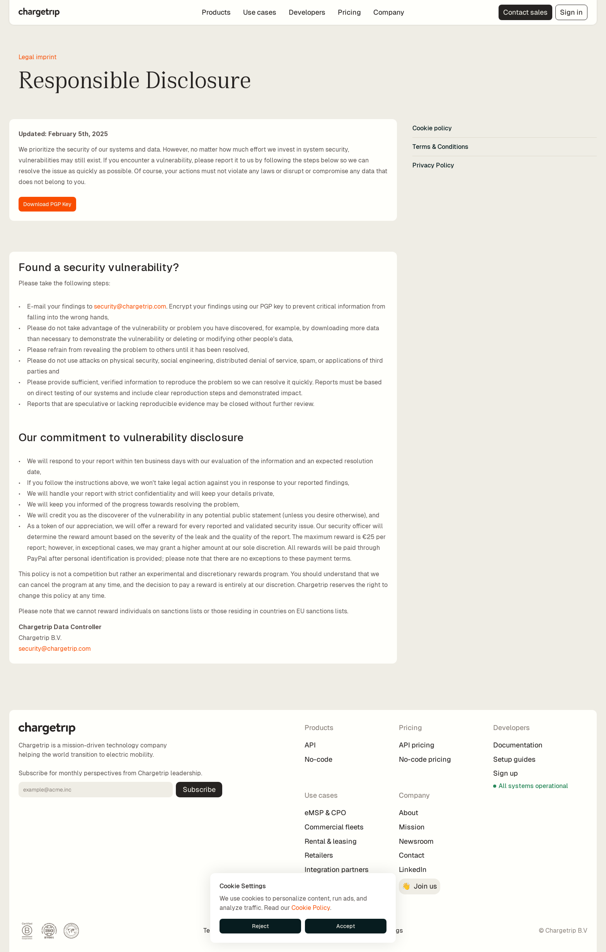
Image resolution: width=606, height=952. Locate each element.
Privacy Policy (433, 165)
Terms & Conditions (440, 146)
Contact (411, 855)
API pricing (416, 744)
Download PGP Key (47, 204)
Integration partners (337, 869)
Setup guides (514, 759)
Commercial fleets (334, 826)
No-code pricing (425, 759)
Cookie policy (432, 128)
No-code (318, 759)
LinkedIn (413, 869)
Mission (412, 826)
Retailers (319, 855)
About (408, 812)
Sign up (505, 773)
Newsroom (416, 841)
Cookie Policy (310, 907)
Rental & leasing (331, 841)
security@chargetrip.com (130, 306)
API (310, 744)
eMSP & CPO (325, 812)
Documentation (518, 744)
